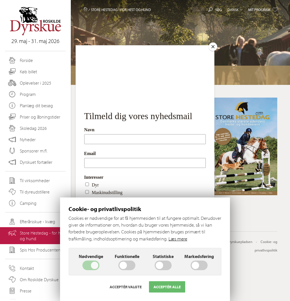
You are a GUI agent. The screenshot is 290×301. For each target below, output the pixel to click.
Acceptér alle (167, 286)
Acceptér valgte (126, 286)
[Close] (213, 46)
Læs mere (178, 239)
